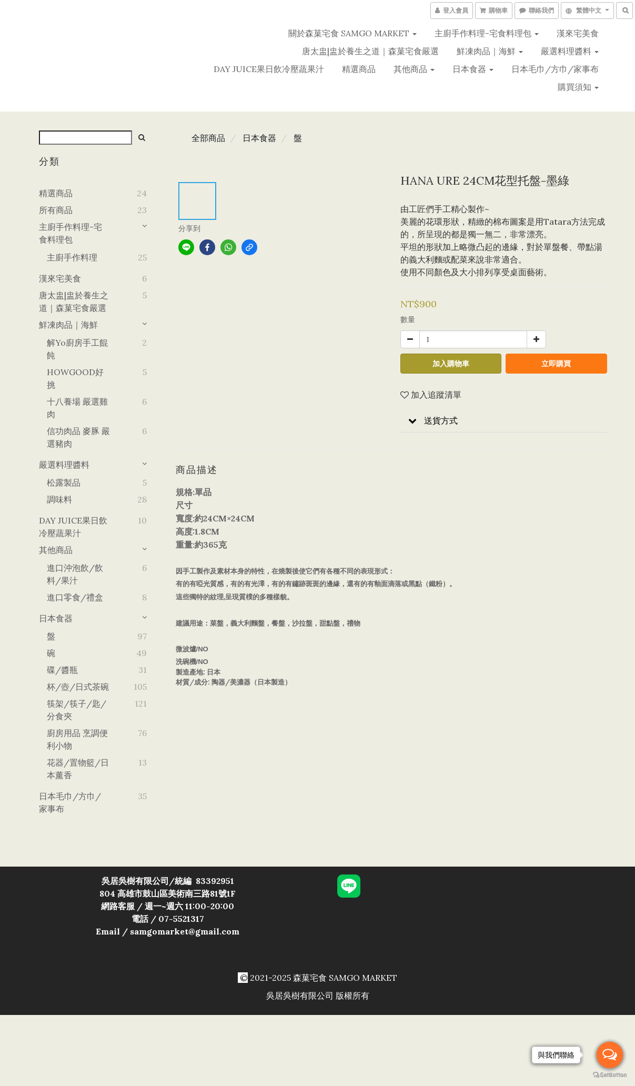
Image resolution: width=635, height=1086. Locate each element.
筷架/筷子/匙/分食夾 (76, 709)
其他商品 (414, 69)
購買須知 (578, 87)
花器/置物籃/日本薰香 (78, 768)
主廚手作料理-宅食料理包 (487, 33)
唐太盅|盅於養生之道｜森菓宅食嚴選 (370, 51)
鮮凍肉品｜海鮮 (490, 51)
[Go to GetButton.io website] (610, 1075)
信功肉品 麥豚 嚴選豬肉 (78, 437)
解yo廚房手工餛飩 (77, 348)
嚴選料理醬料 (570, 51)
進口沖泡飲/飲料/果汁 (75, 574)
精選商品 (359, 69)
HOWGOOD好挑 (75, 378)
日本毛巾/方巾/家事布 (555, 69)
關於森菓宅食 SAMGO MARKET (352, 33)
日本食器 (472, 69)
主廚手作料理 (72, 257)
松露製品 (63, 482)
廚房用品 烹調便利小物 (77, 739)
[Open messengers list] (610, 1055)
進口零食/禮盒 (75, 597)
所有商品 (56, 210)
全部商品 (208, 138)
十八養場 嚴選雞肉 (77, 407)
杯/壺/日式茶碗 (78, 686)
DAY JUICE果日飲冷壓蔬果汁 (269, 69)
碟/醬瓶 (62, 670)
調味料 (59, 499)
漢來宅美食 (578, 33)
